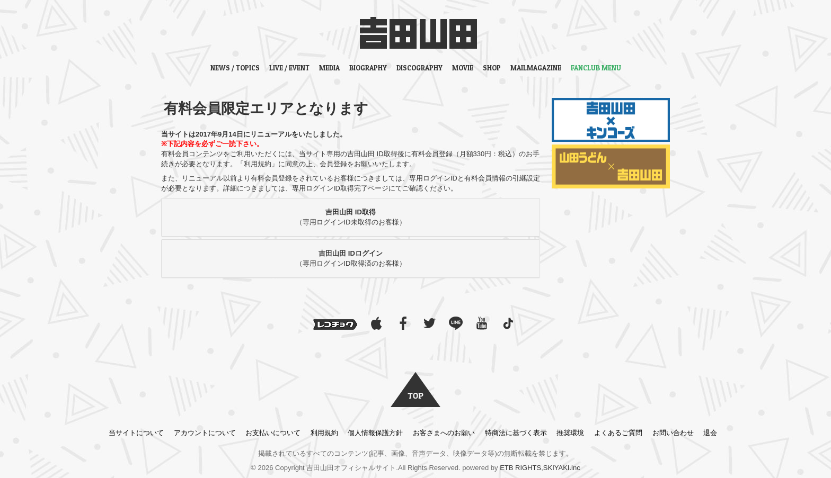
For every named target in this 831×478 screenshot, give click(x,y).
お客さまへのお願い (444, 433)
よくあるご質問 (618, 433)
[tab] (351, 217)
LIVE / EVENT (289, 68)
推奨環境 (570, 433)
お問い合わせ (673, 433)
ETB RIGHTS (520, 468)
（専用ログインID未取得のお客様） (351, 217)
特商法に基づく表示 (516, 433)
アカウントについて (205, 433)
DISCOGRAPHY (419, 68)
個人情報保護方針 (375, 433)
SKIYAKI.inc (561, 468)
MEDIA (329, 68)
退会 (710, 433)
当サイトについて (136, 433)
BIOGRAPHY (368, 68)
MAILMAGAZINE (535, 68)
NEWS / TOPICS (235, 68)
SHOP (492, 68)
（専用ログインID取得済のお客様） (351, 258)
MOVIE (462, 68)
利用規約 (324, 433)
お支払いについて (272, 433)
